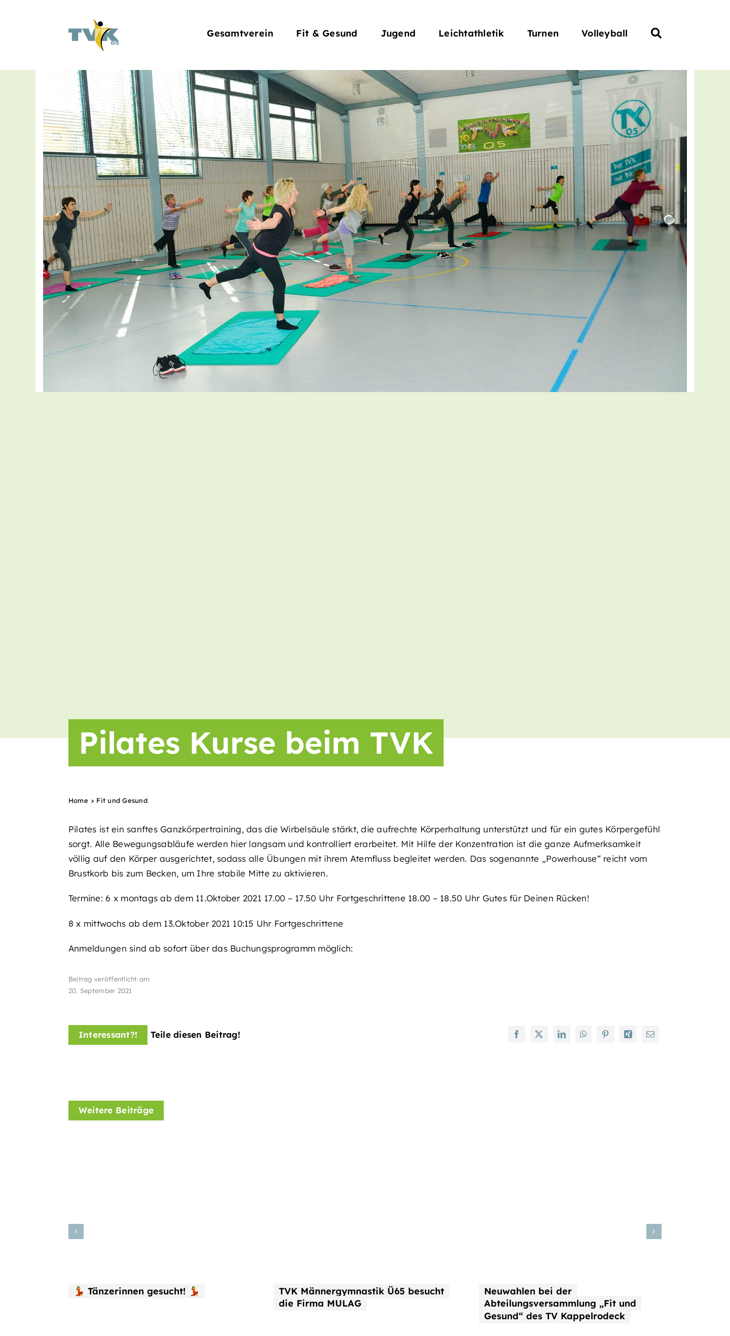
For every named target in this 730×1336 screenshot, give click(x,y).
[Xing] (628, 1034)
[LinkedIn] (562, 1034)
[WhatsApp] (583, 1034)
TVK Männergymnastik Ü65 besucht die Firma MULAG (361, 1297)
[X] (539, 1034)
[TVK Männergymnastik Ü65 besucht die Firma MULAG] (365, 1144)
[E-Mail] (650, 1034)
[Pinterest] (605, 1034)
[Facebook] (516, 1034)
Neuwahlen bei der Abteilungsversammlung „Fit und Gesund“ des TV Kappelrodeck (560, 1303)
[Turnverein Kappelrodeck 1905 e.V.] (93, 23)
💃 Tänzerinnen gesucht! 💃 (137, 1291)
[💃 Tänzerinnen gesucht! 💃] (159, 1144)
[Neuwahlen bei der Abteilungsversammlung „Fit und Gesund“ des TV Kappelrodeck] (570, 1144)
